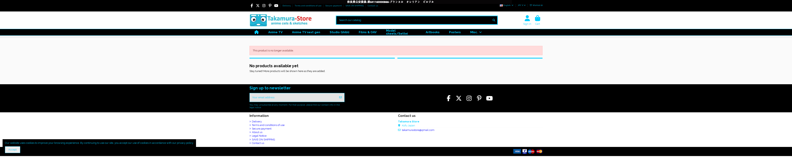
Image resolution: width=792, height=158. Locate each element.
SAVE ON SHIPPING (355, 6)
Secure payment (334, 6)
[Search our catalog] (494, 20)
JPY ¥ (522, 5)
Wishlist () (536, 5)
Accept (12, 149)
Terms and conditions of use (308, 6)
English (507, 5)
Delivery (287, 6)
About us (257, 132)
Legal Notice (259, 136)
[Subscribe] (340, 97)
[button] (475, 32)
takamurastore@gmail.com (418, 130)
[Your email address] (293, 97)
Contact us (373, 6)
